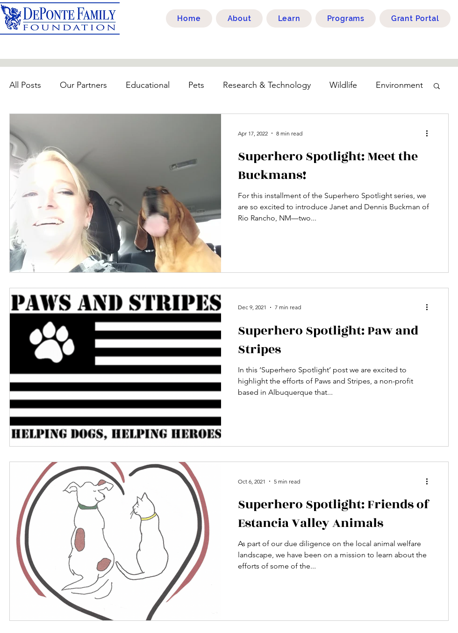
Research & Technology (267, 85)
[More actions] (430, 133)
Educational (148, 85)
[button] (436, 87)
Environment (399, 85)
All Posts (25, 85)
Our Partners (83, 85)
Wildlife (343, 85)
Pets (196, 85)
